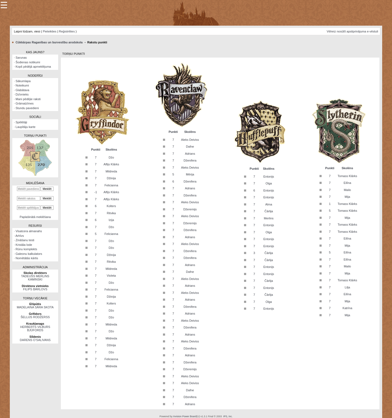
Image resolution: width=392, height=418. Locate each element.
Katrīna (347, 308)
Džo (111, 157)
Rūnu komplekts (26, 249)
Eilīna (347, 182)
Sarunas (21, 57)
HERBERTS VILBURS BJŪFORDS (35, 328)
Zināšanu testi (25, 240)
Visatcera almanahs (29, 231)
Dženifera (189, 160)
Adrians (190, 153)
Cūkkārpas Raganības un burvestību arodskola (49, 42)
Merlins (269, 218)
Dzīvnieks (22, 94)
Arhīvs (19, 235)
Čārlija (269, 211)
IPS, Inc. (228, 416)
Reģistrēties (67, 31)
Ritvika (111, 213)
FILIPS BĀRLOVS (35, 289)
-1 (95, 192)
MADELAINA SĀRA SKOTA (35, 307)
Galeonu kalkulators (29, 253)
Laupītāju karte (25, 127)
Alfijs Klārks (111, 164)
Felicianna (111, 185)
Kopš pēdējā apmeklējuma (33, 66)
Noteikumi (22, 85)
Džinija (111, 178)
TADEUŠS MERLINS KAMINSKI (35, 277)
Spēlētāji (21, 122)
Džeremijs (190, 209)
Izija (111, 220)
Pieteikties (50, 31)
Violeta (111, 275)
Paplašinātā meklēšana (35, 217)
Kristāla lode (24, 244)
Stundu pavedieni (27, 108)
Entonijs (268, 176)
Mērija (190, 174)
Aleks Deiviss (190, 139)
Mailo (347, 190)
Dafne (190, 146)
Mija (347, 196)
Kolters (111, 206)
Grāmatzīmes (25, 103)
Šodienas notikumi (28, 62)
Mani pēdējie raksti (28, 99)
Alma (268, 204)
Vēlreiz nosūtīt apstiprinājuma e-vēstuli (352, 31)
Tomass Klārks (347, 176)
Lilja (347, 287)
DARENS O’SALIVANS (35, 340)
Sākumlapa (23, 81)
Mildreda (111, 171)
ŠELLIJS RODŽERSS (35, 317)
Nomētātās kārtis (27, 258)
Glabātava (22, 90)
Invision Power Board (184, 416)
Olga (269, 183)
